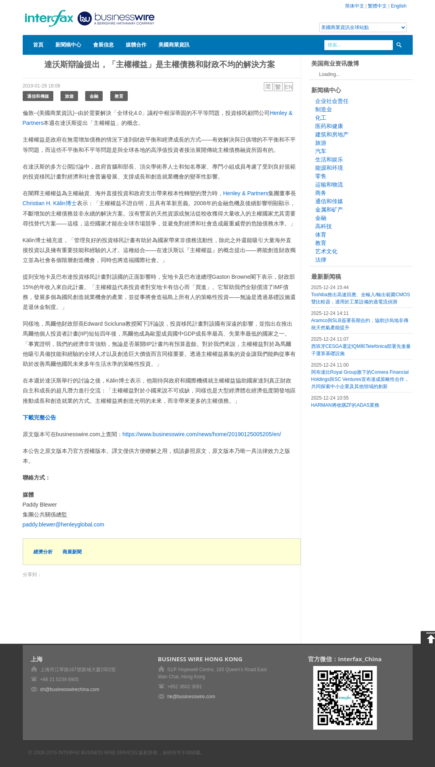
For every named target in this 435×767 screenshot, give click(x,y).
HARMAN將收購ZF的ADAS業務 (345, 405)
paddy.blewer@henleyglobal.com (63, 524)
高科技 (323, 226)
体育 (320, 234)
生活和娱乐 (329, 159)
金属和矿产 (329, 209)
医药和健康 (329, 126)
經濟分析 (43, 551)
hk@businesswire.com (191, 696)
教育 (119, 96)
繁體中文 (377, 6)
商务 (320, 193)
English (398, 6)
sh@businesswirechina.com (69, 689)
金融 (94, 96)
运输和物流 (329, 184)
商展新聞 (72, 551)
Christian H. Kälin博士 (50, 203)
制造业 (323, 109)
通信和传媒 (329, 201)
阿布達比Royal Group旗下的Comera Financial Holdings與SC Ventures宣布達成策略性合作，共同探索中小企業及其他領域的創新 (360, 379)
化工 (320, 118)
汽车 (320, 151)
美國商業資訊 (173, 44)
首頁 (38, 44)
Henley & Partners (246, 193)
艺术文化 (326, 251)
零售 (320, 176)
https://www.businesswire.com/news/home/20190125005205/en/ (202, 434)
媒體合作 (136, 44)
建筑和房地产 (332, 134)
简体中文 (354, 6)
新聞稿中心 (68, 44)
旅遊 (69, 96)
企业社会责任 (332, 101)
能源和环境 (329, 168)
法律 (320, 259)
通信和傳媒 (38, 96)
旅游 (320, 143)
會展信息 (103, 44)
